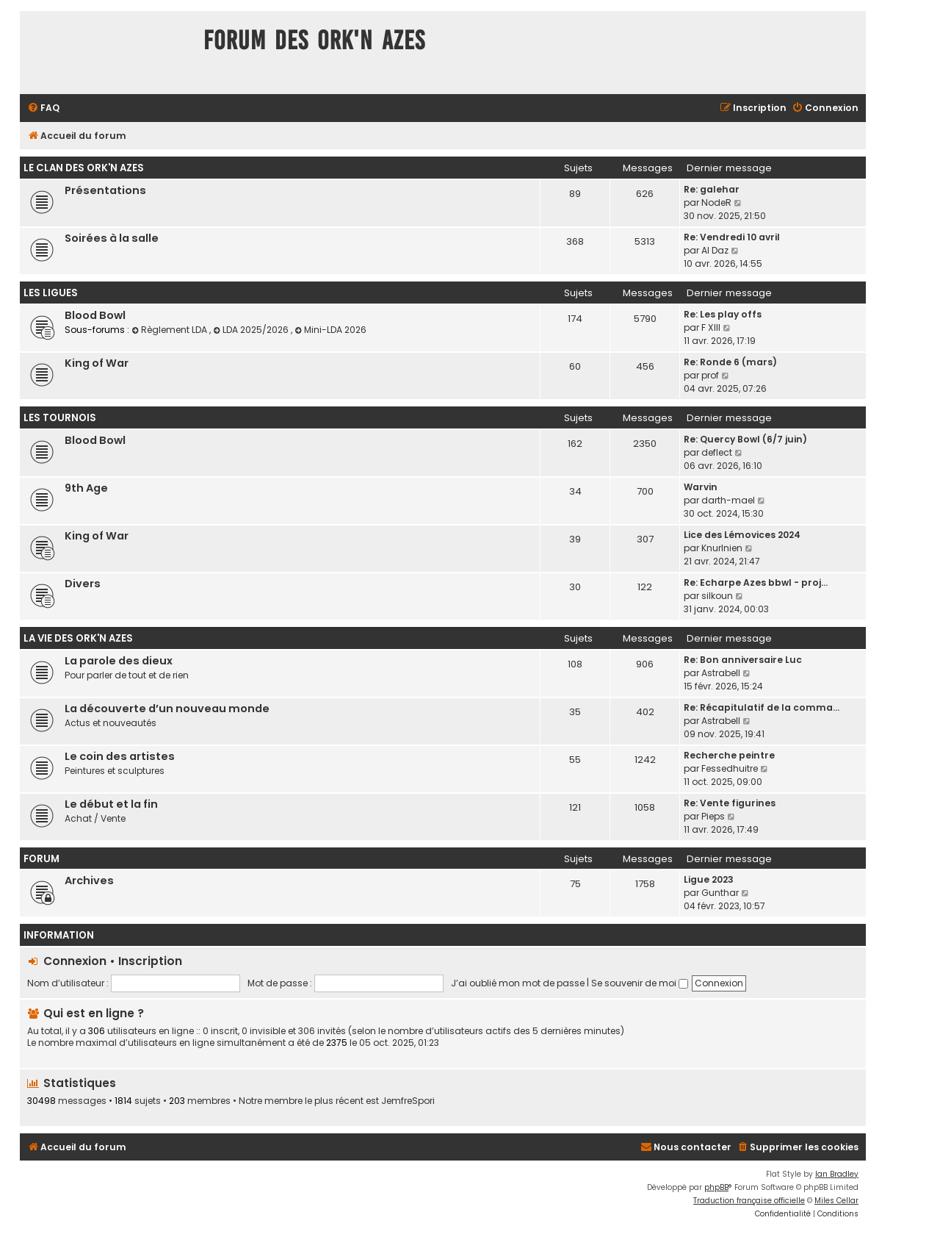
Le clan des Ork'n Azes (84, 168)
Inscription (150, 961)
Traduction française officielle (749, 1200)
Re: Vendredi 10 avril (732, 237)
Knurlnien (721, 548)
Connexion (74, 961)
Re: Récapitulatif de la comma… (761, 707)
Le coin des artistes (120, 756)
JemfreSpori (408, 1101)
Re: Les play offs (723, 314)
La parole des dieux (119, 660)
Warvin (700, 487)
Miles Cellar (836, 1200)
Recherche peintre (729, 755)
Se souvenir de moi (639, 983)
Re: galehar (712, 189)
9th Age (86, 488)
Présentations (105, 190)
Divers (83, 583)
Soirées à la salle (112, 238)
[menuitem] (43, 108)
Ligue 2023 (709, 879)
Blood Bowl (95, 315)
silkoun (717, 595)
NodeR (716, 202)
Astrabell (720, 673)
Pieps (713, 816)
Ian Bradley (836, 1174)
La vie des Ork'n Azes (78, 638)
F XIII (710, 327)
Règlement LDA (170, 329)
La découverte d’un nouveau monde (167, 708)
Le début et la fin (111, 804)
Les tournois (60, 418)
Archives (89, 880)
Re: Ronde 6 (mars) (730, 362)
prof (710, 375)
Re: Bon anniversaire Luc (743, 659)
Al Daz (714, 250)
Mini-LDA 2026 (330, 329)
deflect (716, 452)
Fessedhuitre (729, 768)
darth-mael (728, 500)
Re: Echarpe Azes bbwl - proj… (756, 582)
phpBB (716, 1187)
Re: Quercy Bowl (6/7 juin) (745, 439)
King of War (97, 363)
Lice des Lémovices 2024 (742, 534)
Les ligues (51, 293)
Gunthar (720, 892)
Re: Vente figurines (730, 803)
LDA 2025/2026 (252, 329)
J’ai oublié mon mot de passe (518, 983)
